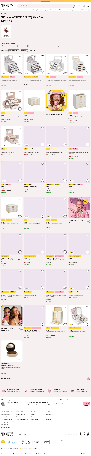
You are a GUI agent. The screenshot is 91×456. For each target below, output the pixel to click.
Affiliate (47, 422)
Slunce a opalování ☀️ (79, 9)
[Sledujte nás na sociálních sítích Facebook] (80, 434)
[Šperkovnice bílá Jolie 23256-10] (34, 286)
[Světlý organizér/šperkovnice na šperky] (79, 249)
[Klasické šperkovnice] (6, 31)
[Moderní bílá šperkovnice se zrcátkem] (79, 321)
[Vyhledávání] (44, 6)
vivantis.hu (33, 448)
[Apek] (12, 442)
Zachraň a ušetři (34, 419)
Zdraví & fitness (27, 9)
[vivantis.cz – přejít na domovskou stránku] (7, 434)
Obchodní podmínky (20, 414)
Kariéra (47, 417)
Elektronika (51, 9)
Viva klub (18, 417)
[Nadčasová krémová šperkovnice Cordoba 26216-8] (11, 357)
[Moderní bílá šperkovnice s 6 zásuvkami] (79, 178)
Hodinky (41, 9)
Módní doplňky (35, 9)
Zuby (22, 9)
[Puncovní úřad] (28, 442)
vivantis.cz (5, 448)
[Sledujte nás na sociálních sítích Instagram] (84, 434)
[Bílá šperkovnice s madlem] (56, 178)
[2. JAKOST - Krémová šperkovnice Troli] (11, 214)
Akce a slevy (33, 417)
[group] (3, 10)
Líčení (8, 9)
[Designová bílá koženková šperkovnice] (11, 178)
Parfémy (3, 9)
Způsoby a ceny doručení (6, 419)
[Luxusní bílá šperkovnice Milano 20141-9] (56, 249)
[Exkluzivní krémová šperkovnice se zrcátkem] (11, 106)
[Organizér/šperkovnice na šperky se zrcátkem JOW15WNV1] (79, 142)
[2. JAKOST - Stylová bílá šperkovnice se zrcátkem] (56, 214)
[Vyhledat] (72, 6)
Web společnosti (49, 414)
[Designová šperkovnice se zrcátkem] (11, 71)
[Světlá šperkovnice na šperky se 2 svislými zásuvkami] (56, 321)
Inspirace (33, 414)
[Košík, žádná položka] (88, 5)
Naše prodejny (4, 424)
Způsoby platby (4, 422)
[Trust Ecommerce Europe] (22, 442)
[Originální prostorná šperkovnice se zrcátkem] (56, 71)
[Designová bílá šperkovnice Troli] (79, 286)
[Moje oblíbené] (80, 5)
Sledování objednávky (6, 427)
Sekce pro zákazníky (5, 414)
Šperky (46, 9)
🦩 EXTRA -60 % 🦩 (45, 1)
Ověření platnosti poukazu (22, 419)
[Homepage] (7, 5)
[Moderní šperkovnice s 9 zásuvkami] (34, 142)
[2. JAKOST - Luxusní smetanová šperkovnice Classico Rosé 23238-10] (11, 286)
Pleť (11, 9)
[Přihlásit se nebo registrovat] (84, 5)
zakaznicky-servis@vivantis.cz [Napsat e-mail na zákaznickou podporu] (37, 402)
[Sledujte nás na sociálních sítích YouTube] (88, 434)
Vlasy (18, 9)
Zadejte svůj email (58, 403)
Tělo (15, 9)
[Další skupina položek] (89, 10)
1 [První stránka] (88, 378)
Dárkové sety (70, 9)
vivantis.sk (14, 448)
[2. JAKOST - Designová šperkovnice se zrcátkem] (34, 71)
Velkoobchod (48, 419)
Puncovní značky (29, 453)
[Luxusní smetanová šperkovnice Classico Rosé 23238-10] (34, 178)
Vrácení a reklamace (5, 417)
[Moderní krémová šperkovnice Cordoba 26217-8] (34, 321)
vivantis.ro (23, 448)
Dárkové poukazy (34, 422)
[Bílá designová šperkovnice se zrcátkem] (79, 71)
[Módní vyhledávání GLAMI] (46, 442)
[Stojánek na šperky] (34, 249)
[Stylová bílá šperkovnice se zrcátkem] (56, 142)
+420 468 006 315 (13, 402)
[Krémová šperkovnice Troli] (34, 106)
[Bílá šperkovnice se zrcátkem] (11, 142)
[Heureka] (3, 442)
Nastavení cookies (5, 453)
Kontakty (18, 422)
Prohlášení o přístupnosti (42, 453)
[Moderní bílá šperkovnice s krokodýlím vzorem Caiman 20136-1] (56, 286)
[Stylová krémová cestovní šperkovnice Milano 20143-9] (11, 249)
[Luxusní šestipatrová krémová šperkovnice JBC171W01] (79, 106)
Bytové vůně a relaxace (60, 9)
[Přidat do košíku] (20, 72)
